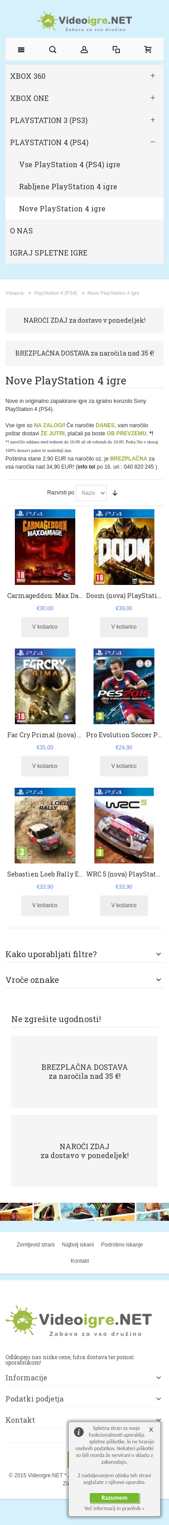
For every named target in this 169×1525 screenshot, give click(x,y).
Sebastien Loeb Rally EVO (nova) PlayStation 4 (80, 874)
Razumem (114, 1498)
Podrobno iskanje (122, 1245)
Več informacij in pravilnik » (114, 1508)
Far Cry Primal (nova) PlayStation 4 (64, 735)
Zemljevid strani (36, 1245)
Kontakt (80, 1261)
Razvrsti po (60, 492)
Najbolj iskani (78, 1245)
